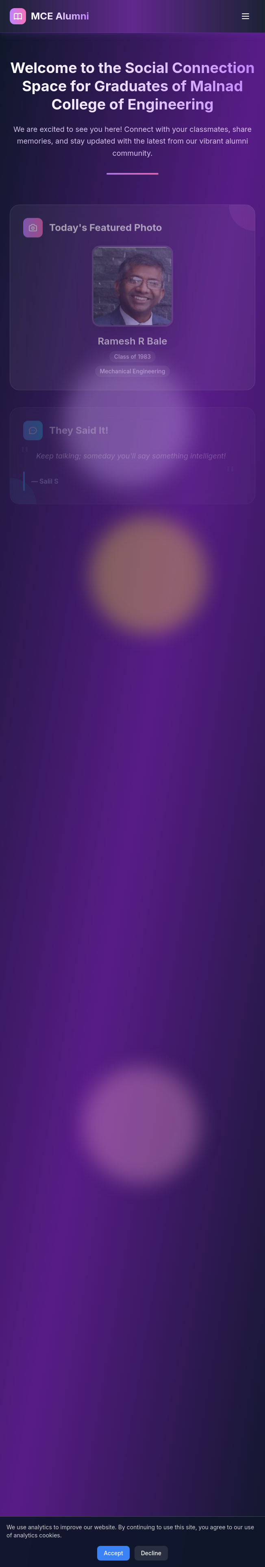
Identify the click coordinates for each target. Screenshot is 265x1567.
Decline (151, 1553)
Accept (113, 1553)
